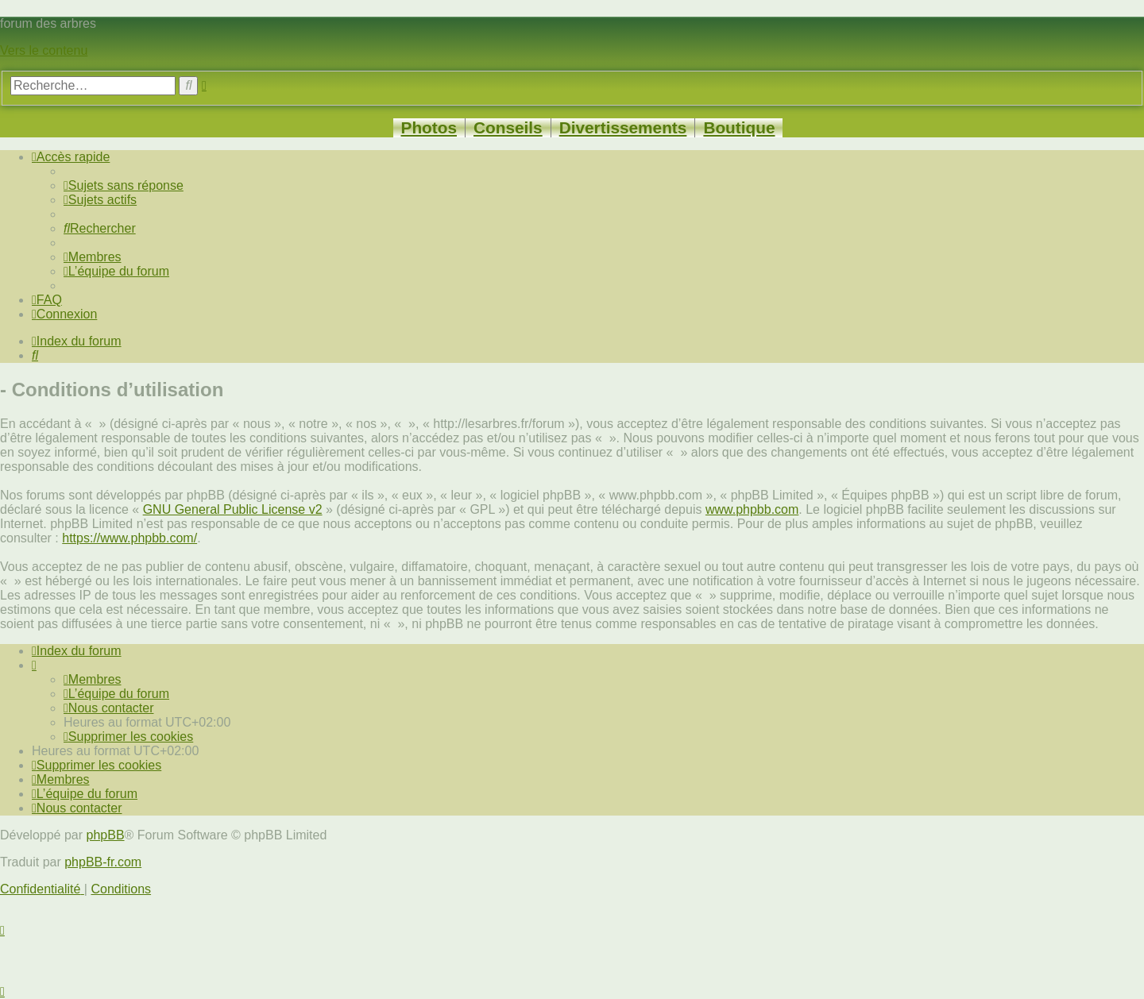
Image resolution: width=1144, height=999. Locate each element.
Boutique (739, 127)
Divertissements (623, 127)
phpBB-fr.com (102, 862)
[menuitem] (124, 185)
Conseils (508, 127)
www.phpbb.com (751, 509)
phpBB (106, 835)
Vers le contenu (43, 50)
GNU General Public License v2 (233, 509)
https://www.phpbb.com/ (129, 538)
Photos (429, 127)
